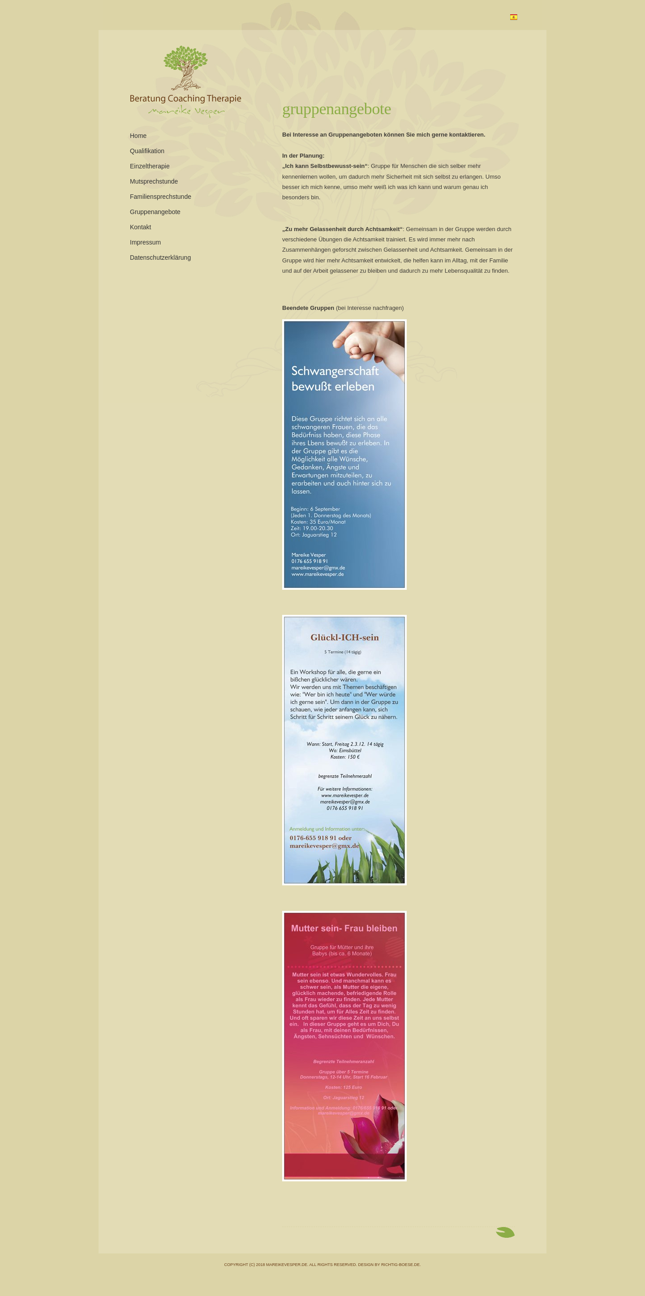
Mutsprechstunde (154, 181)
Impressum (145, 242)
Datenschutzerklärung (160, 257)
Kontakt (140, 227)
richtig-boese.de (400, 1264)
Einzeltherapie (150, 166)
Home (138, 135)
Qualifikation (147, 150)
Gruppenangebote (336, 109)
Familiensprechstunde (160, 196)
